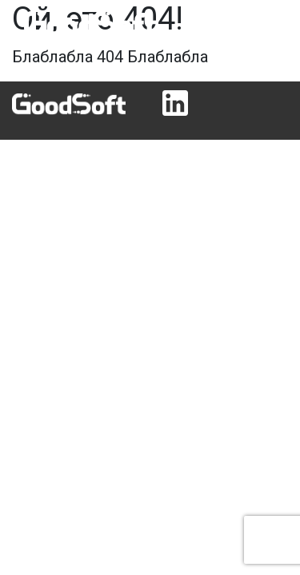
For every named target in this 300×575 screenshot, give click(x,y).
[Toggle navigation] (265, 23)
